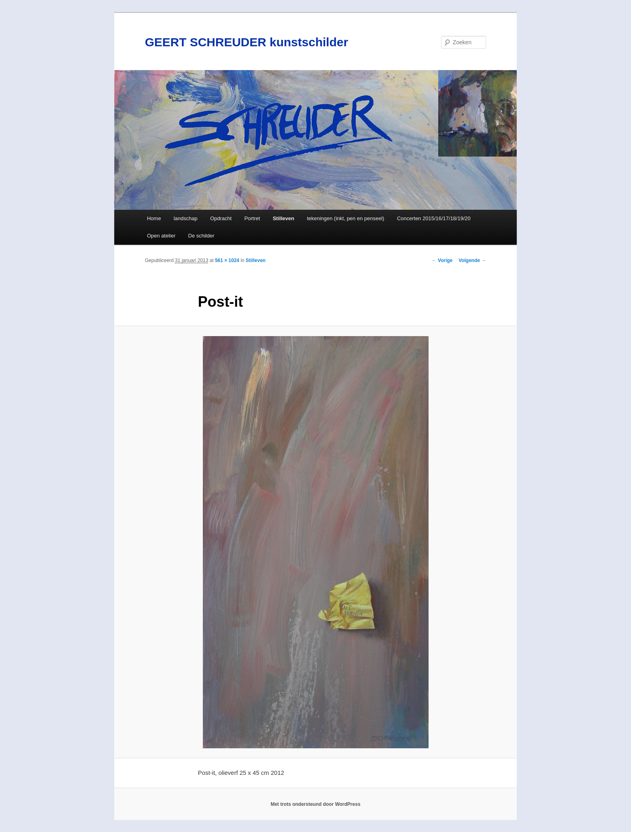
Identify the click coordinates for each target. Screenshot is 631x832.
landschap (185, 218)
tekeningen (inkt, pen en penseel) (345, 218)
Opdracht (220, 218)
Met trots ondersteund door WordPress (315, 804)
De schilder (201, 236)
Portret (252, 218)
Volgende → (472, 260)
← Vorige (442, 260)
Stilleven (283, 218)
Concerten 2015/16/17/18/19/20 (433, 218)
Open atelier (161, 236)
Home (154, 218)
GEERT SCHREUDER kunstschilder (246, 42)
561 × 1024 (227, 260)
